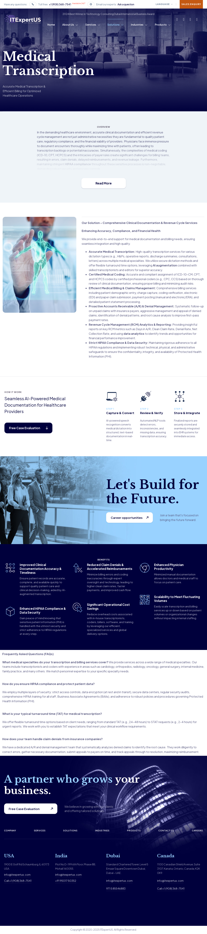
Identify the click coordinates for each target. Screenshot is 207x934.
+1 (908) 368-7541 (60, 4)
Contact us (166, 831)
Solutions (113, 24)
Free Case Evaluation (24, 809)
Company (10, 831)
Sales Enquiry (191, 4)
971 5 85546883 (116, 889)
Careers (197, 831)
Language (163, 4)
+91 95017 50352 (65, 881)
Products (161, 24)
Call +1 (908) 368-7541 (18, 881)
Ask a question (126, 4)
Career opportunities (127, 518)
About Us (68, 24)
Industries (137, 24)
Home (51, 24)
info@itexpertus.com (17, 875)
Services (90, 24)
